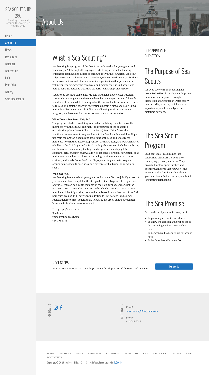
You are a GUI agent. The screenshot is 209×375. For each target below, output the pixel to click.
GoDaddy (117, 362)
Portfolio (10, 84)
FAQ (7, 77)
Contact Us (11, 70)
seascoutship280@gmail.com (142, 311)
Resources (11, 56)
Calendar (10, 63)
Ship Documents (14, 98)
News (8, 49)
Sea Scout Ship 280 (18, 12)
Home (8, 35)
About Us (10, 42)
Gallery (9, 91)
